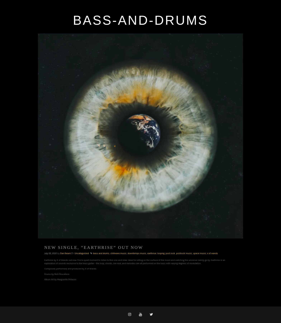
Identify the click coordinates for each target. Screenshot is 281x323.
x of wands (212, 253)
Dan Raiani (65, 253)
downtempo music (137, 253)
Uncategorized (82, 253)
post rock (170, 253)
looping (161, 253)
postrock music (184, 253)
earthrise (151, 253)
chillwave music (118, 253)
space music (199, 253)
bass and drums (101, 253)
